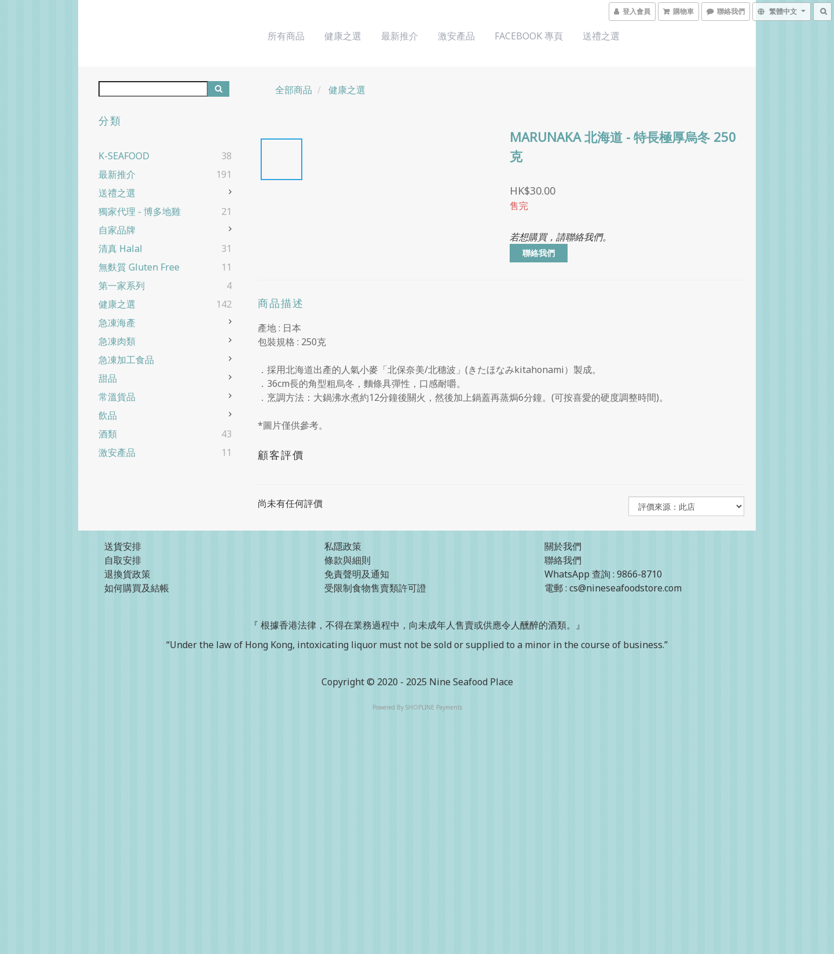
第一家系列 (121, 285)
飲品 (107, 415)
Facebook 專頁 (529, 36)
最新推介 (399, 36)
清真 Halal (120, 248)
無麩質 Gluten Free (139, 267)
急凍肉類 (117, 341)
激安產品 (456, 36)
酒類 (107, 433)
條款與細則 (347, 560)
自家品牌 (117, 230)
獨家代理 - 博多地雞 (139, 211)
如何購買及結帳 (136, 588)
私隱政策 (342, 546)
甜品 (107, 378)
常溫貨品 (117, 396)
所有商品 (286, 36)
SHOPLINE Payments (433, 707)
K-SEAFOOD (123, 155)
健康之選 (342, 36)
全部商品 (293, 89)
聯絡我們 (538, 252)
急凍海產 (117, 322)
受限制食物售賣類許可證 (375, 588)
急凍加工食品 (126, 359)
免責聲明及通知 (356, 574)
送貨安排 (122, 546)
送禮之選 (601, 36)
